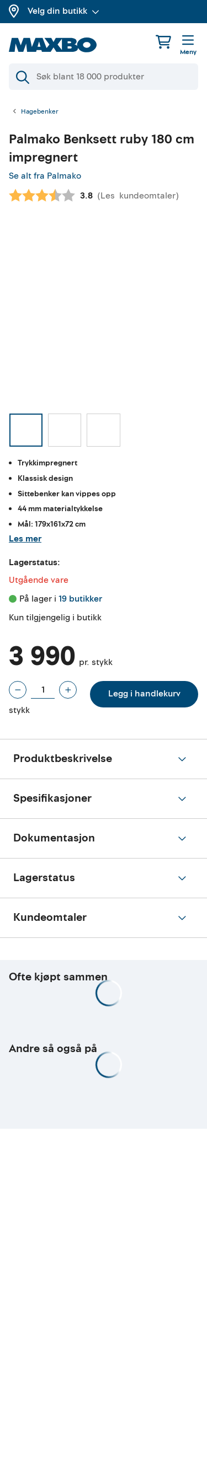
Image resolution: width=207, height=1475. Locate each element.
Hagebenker (40, 112)
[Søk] (103, 76)
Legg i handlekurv (144, 694)
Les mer (25, 539)
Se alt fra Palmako (45, 176)
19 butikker (80, 599)
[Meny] (188, 46)
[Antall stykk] (43, 690)
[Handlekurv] (163, 41)
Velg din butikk (63, 11)
